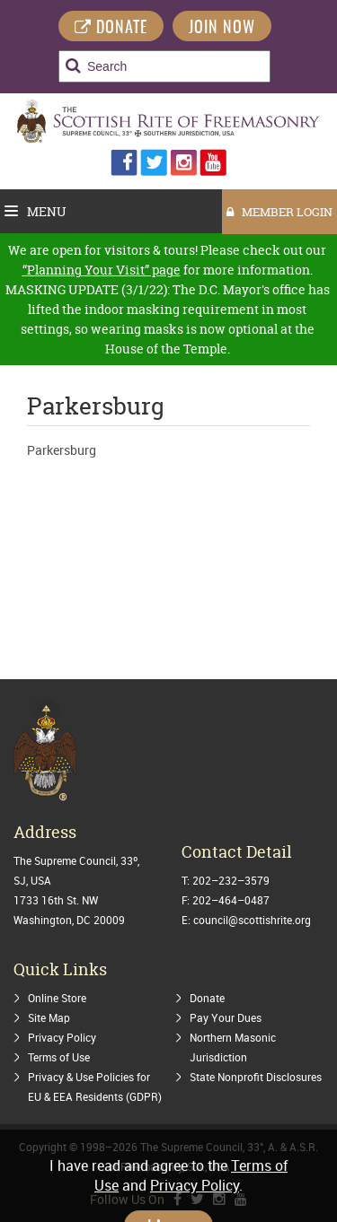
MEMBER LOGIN (279, 212)
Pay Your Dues (226, 1017)
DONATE (111, 28)
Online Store (57, 998)
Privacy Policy (62, 1037)
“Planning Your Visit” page (101, 269)
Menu (35, 211)
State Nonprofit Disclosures (256, 1076)
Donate (207, 998)
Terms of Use (59, 1057)
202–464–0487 (231, 900)
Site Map (49, 1017)
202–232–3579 (231, 880)
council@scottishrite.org (252, 919)
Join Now (222, 29)
